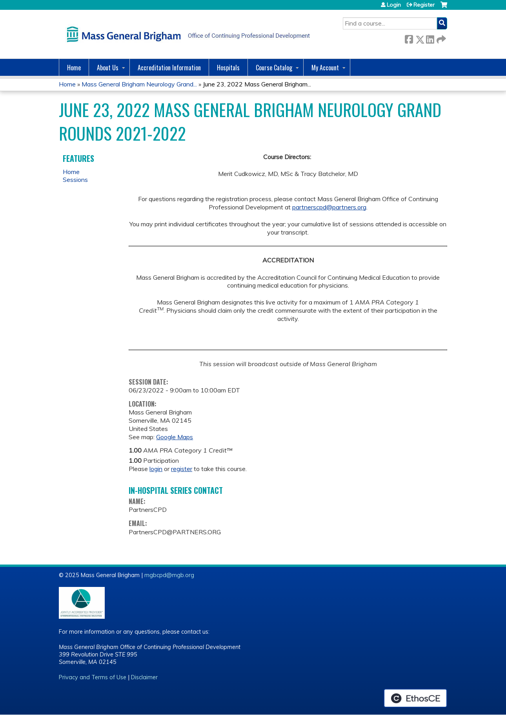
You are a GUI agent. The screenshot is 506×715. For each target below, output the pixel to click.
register (181, 469)
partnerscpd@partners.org (329, 207)
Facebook (409, 37)
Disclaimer (144, 677)
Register (424, 4)
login (155, 469)
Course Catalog (274, 67)
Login (394, 4)
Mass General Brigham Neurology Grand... (139, 84)
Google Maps (174, 437)
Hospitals (228, 67)
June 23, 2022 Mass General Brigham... (257, 84)
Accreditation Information (169, 67)
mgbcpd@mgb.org (169, 575)
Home (74, 67)
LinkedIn (430, 37)
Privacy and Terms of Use (92, 677)
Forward (440, 37)
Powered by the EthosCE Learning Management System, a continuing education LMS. (415, 698)
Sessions (75, 179)
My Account (325, 67)
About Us (107, 67)
